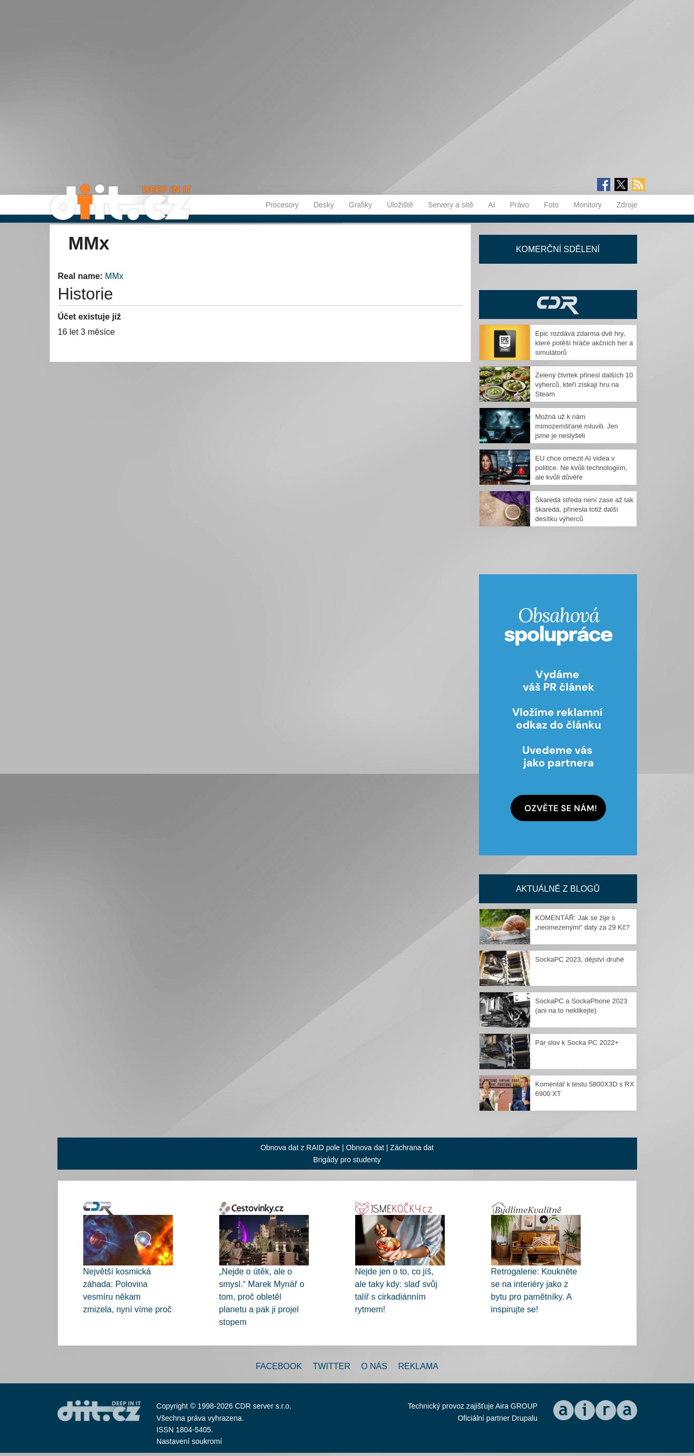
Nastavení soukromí (189, 1441)
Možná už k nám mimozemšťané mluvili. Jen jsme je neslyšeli (576, 426)
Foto (551, 205)
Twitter (331, 1366)
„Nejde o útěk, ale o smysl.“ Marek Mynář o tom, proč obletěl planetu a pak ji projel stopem (262, 1297)
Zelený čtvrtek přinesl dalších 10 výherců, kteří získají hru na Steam (584, 384)
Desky (324, 205)
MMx (114, 276)
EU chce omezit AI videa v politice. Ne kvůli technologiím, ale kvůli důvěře (581, 467)
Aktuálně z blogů (558, 888)
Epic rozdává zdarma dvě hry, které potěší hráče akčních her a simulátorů (584, 343)
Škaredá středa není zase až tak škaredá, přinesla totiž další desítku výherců (584, 509)
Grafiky (360, 205)
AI (491, 205)
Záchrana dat (412, 1147)
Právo (520, 205)
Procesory (282, 205)
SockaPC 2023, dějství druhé (579, 959)
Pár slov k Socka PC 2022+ (577, 1042)
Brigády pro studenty (346, 1159)
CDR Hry (558, 304)
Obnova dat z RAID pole (300, 1147)
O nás (374, 1366)
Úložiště (400, 205)
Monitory (587, 205)
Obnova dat (365, 1147)
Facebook (279, 1366)
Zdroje (627, 205)
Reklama (418, 1366)
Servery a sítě (450, 205)
